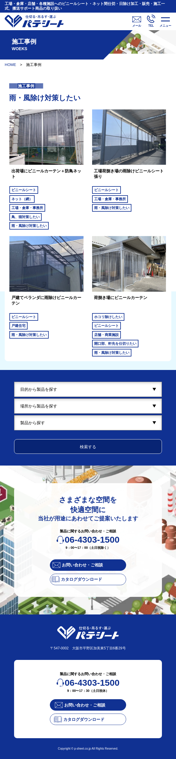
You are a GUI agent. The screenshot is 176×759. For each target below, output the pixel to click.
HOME (10, 64)
